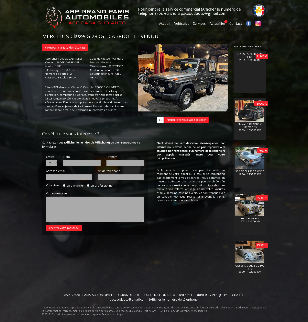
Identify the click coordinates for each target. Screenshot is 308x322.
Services (199, 23)
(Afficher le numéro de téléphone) (87, 155)
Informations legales (88, 314)
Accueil (164, 23)
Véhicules (181, 23)
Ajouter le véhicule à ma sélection (186, 132)
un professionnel (100, 198)
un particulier (73, 198)
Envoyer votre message (64, 240)
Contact (235, 23)
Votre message (56, 206)
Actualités (218, 23)
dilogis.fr (121, 314)
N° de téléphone (109, 184)
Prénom (111, 169)
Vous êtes (54, 198)
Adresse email (55, 184)
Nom (66, 169)
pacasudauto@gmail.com (203, 13)
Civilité (50, 169)
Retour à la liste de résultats (65, 47)
